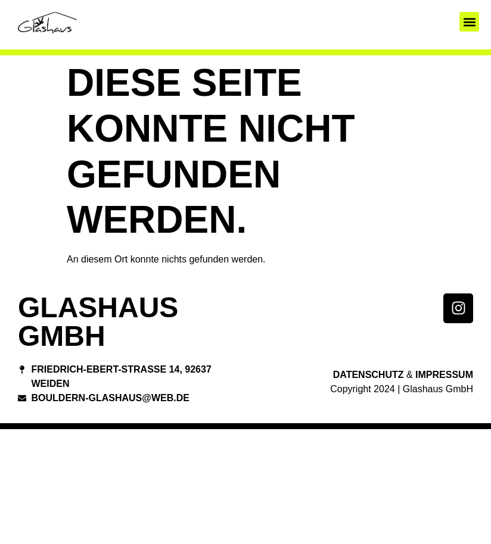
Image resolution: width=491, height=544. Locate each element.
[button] (469, 22)
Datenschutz (368, 375)
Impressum (444, 375)
